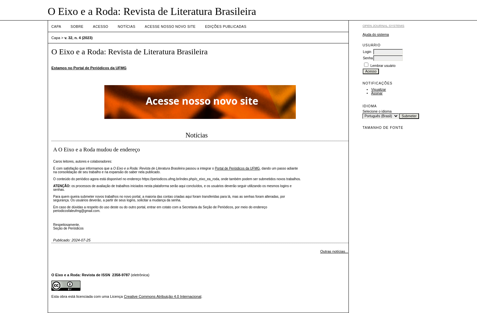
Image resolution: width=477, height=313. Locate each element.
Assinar (377, 93)
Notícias (126, 26)
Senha (368, 58)
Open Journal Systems (383, 25)
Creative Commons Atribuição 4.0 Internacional (162, 296)
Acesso (100, 26)
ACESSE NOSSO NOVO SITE (170, 26)
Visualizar (378, 89)
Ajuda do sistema (375, 34)
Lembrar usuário (383, 66)
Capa (56, 26)
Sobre (77, 26)
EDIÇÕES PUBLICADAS (225, 26)
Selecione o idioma (377, 111)
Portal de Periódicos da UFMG (237, 168)
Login (367, 52)
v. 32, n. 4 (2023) (79, 38)
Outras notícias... (334, 251)
